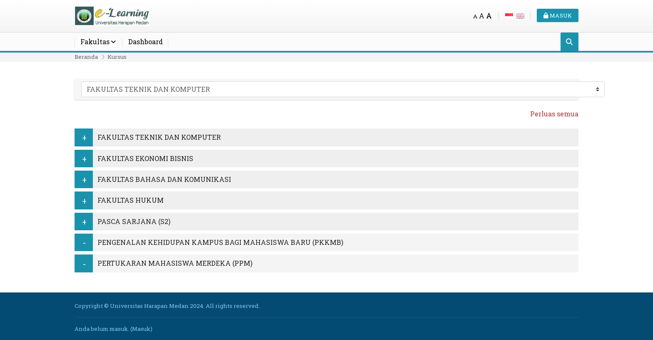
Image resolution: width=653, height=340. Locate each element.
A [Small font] (475, 16)
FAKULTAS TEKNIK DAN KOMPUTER (159, 137)
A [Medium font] (481, 15)
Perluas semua (554, 113)
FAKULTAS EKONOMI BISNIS (145, 158)
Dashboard (145, 41)
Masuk (557, 15)
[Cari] (569, 42)
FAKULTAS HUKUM (130, 200)
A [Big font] (489, 15)
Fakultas (95, 41)
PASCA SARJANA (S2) (133, 221)
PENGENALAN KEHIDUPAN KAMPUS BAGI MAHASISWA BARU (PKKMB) (220, 242)
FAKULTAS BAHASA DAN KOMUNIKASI (164, 179)
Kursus (117, 56)
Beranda (86, 56)
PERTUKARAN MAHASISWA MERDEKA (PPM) (174, 263)
